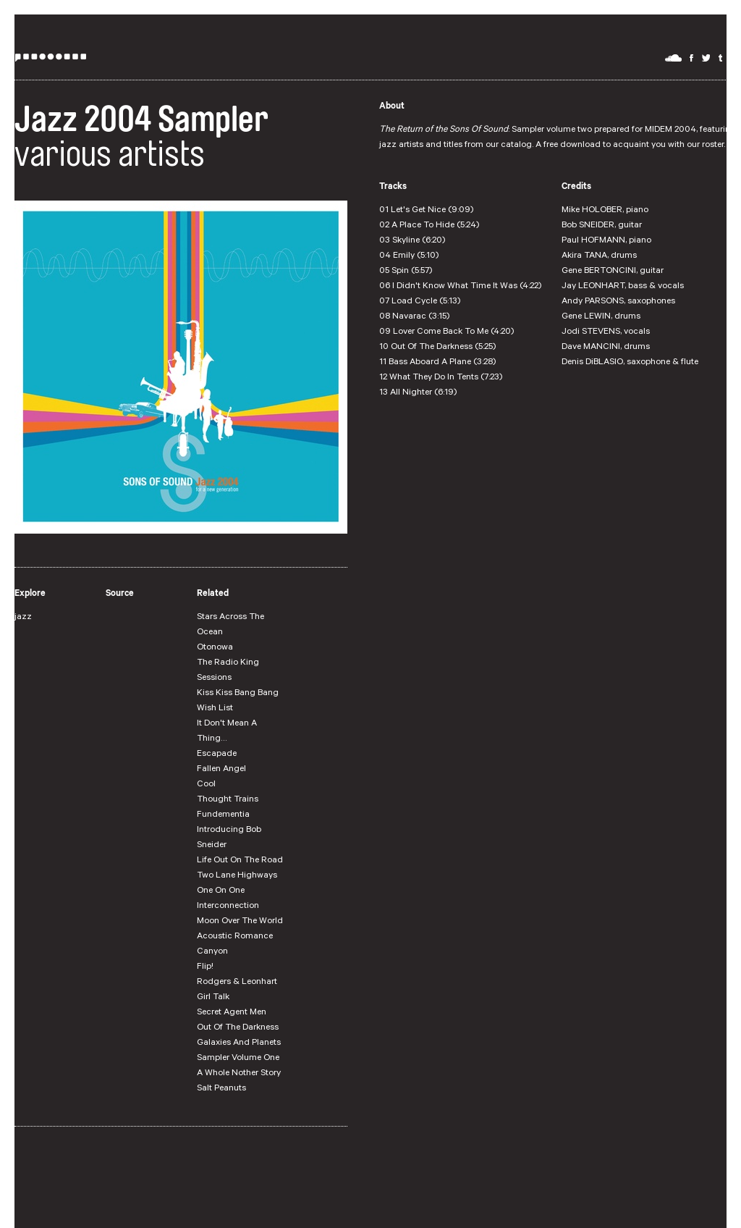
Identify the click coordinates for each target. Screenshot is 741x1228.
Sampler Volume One (238, 1059)
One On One (221, 891)
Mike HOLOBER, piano (605, 211)
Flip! (205, 967)
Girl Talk (213, 998)
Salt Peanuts (221, 1089)
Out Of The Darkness (238, 1028)
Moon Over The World (240, 922)
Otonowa (215, 648)
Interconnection (228, 906)
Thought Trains (227, 800)
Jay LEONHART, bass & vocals (623, 287)
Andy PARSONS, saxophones (618, 302)
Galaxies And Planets (239, 1043)
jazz (23, 618)
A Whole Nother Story (239, 1074)
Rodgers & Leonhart (237, 982)
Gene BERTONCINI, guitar (613, 271)
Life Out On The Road (240, 861)
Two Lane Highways (237, 876)
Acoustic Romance (235, 937)
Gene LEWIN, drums (601, 317)
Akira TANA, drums (599, 256)
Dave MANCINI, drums (606, 347)
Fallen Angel (221, 770)
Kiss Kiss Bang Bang (238, 694)
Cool (206, 785)
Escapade (217, 754)
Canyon (212, 952)
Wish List (215, 709)
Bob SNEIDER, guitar (602, 226)
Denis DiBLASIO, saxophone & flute (630, 363)
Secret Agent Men (231, 1013)
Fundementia (223, 815)
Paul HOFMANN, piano (606, 241)
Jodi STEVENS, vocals (606, 332)
